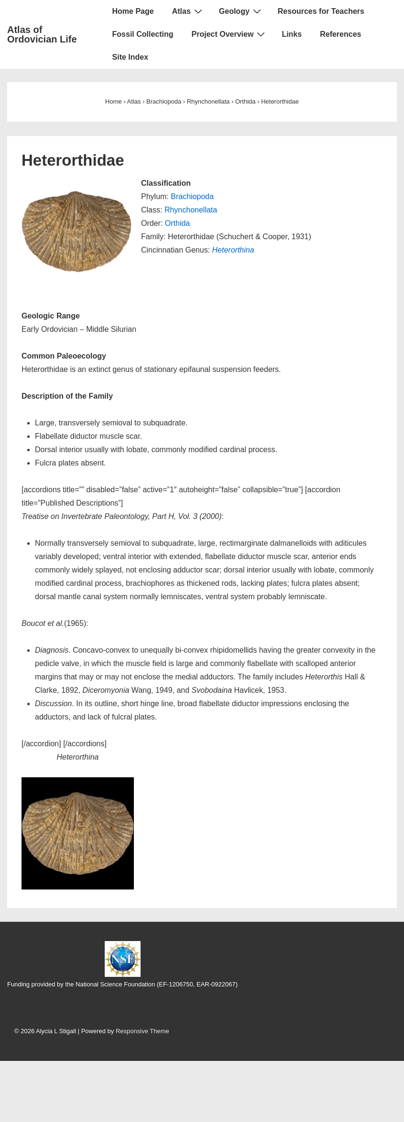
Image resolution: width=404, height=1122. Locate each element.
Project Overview (230, 34)
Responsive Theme (142, 1031)
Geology (241, 11)
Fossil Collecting (143, 34)
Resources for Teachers (321, 11)
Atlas (188, 11)
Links (292, 34)
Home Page (133, 11)
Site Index (130, 57)
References (340, 34)
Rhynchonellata (190, 210)
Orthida (177, 223)
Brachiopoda (192, 196)
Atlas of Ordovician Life (42, 34)
